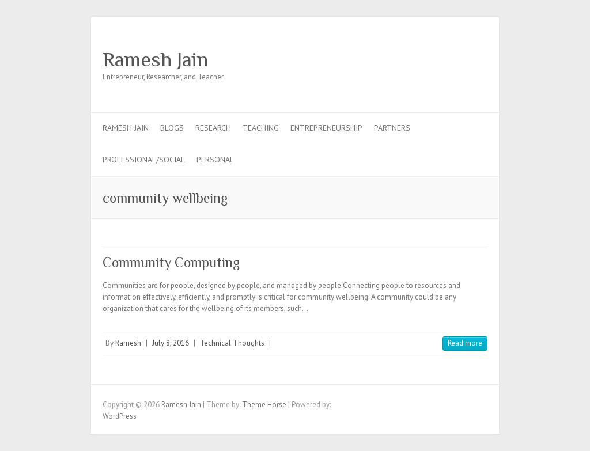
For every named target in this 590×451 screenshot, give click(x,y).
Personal (215, 159)
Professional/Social (144, 159)
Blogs (172, 128)
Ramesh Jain (155, 59)
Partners (392, 128)
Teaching (261, 128)
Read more (465, 343)
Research (213, 128)
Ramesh (128, 343)
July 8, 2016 (170, 343)
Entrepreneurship (326, 128)
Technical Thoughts (232, 343)
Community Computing (171, 262)
